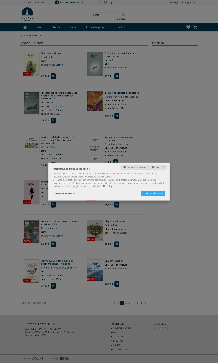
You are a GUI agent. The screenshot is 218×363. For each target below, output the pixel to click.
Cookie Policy (105, 186)
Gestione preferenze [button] (65, 193)
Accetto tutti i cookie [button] (153, 193)
